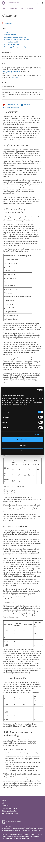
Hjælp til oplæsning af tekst (10, 813)
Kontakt (4, 800)
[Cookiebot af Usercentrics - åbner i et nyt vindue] (35, 390)
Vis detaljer (36, 434)
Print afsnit (26, 105)
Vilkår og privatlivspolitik (9, 811)
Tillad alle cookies (22, 440)
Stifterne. (15, 77)
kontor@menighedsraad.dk (11, 72)
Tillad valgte (22, 445)
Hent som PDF (8, 23)
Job (3, 803)
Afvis (22, 451)
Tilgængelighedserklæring (9, 808)
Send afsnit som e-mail (13, 107)
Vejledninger (13, 8)
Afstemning (30, 8)
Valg (22, 8)
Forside (4, 8)
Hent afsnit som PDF (12, 105)
